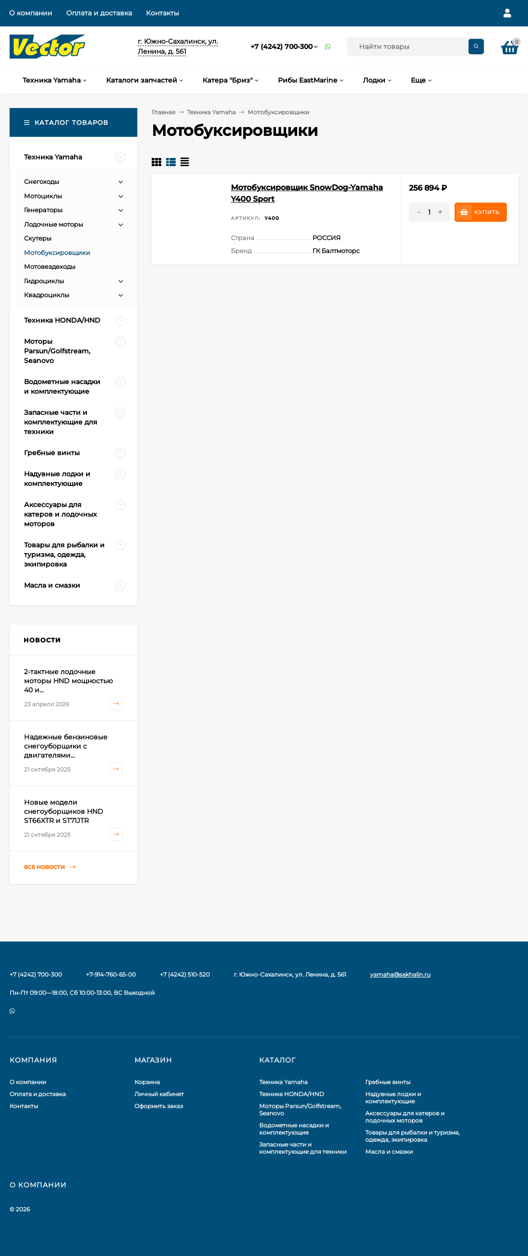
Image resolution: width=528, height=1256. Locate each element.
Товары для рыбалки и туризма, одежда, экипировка (412, 1136)
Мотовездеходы (49, 266)
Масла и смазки (389, 1151)
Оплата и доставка (99, 13)
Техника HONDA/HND (291, 1094)
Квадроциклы (46, 295)
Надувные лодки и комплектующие (393, 1097)
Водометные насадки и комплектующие (294, 1129)
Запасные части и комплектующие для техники (303, 1148)
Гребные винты (387, 1082)
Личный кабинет (159, 1094)
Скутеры (37, 238)
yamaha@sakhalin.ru (400, 974)
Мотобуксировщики (57, 252)
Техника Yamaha (211, 112)
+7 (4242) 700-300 (281, 46)
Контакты (162, 13)
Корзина (147, 1082)
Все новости (49, 867)
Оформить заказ (158, 1106)
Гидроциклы (44, 281)
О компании (30, 13)
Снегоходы (41, 181)
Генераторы (43, 210)
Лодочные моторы (53, 224)
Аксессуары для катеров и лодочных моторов (404, 1117)
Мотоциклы (43, 196)
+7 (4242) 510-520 (185, 974)
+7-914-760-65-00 (111, 974)
